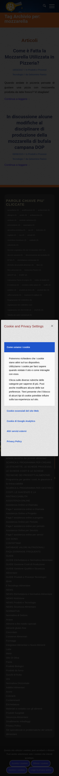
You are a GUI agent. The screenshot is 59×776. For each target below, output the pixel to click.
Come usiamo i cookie (18, 347)
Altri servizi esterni (16, 431)
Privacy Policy (14, 441)
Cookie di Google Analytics (21, 421)
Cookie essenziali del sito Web (23, 411)
